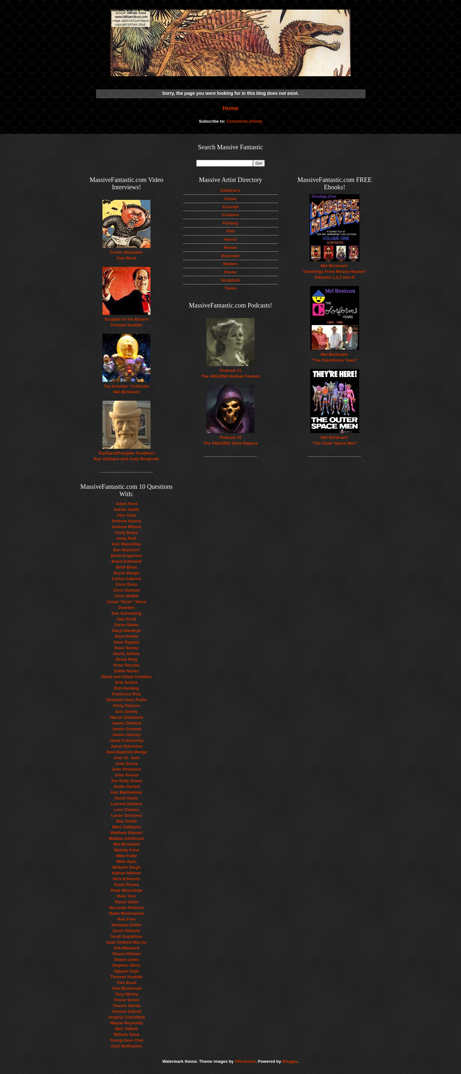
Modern (230, 263)
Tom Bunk (126, 982)
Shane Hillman (126, 953)
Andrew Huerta (126, 521)
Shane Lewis (126, 959)
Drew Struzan (126, 665)
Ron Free (126, 919)
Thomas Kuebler (126, 976)
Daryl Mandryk (126, 630)
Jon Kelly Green (126, 780)
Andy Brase (126, 532)
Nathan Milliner (126, 873)
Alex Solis (126, 515)
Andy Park (126, 538)
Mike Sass (126, 861)
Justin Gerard (126, 786)
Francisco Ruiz (126, 694)
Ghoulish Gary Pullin (126, 699)
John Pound (126, 775)
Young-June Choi (126, 1040)
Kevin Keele (126, 798)
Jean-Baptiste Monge (126, 752)
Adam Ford (126, 503)
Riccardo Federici (126, 907)
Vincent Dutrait (126, 1011)
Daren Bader (126, 624)
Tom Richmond (127, 988)
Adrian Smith (126, 509)
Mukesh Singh (126, 867)
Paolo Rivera (126, 884)
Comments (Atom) (244, 121)
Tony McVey (126, 994)
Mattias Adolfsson (126, 838)
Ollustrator (245, 1061)
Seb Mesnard (126, 948)
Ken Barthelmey (126, 792)
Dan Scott (126, 619)
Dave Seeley (126, 647)
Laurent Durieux (126, 803)
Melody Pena (126, 850)
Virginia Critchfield (126, 1017)
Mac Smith (126, 821)
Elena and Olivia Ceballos (126, 676)
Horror (230, 239)
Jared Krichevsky (126, 740)
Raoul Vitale (126, 901)
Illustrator (230, 255)
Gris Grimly (126, 711)
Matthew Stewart (126, 832)
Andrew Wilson (127, 526)
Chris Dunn (126, 584)
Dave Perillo (126, 636)
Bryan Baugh (126, 572)
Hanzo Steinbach (126, 717)
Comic (230, 198)
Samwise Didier (126, 924)
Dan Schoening (126, 613)
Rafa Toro (126, 896)
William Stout (126, 1034)
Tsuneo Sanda (126, 1005)
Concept (230, 206)
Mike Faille (126, 855)
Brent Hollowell (126, 561)
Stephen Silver (126, 965)
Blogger (289, 1061)
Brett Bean (126, 567)
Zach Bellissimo (126, 1046)
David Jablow (126, 653)
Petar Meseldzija (126, 890)
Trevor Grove (126, 999)
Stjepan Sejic (126, 971)
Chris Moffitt (126, 596)
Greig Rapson (126, 705)
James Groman (126, 728)
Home (230, 108)
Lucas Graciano (126, 815)
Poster (230, 272)
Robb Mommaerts (126, 913)
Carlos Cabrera (126, 578)
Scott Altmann (127, 930)
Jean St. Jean (126, 757)
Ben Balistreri (126, 549)
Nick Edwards (126, 878)
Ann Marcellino (126, 544)
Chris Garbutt (126, 590)
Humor (230, 247)
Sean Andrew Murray (126, 942)
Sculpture (230, 280)
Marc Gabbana (126, 826)
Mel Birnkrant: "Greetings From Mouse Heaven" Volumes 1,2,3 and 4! (334, 271)
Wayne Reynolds (126, 1023)
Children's (230, 190)
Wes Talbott (126, 1028)
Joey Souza (126, 763)
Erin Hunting (126, 688)
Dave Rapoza (126, 642)
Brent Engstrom (126, 555)
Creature (230, 214)
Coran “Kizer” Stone (126, 601)
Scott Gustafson (126, 936)
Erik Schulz (126, 682)
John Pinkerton (126, 769)
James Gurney (126, 734)
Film (230, 231)
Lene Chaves (126, 809)
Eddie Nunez (126, 670)
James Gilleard (126, 723)
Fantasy (231, 223)
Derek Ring (126, 659)
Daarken (126, 607)
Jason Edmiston (126, 746)
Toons (230, 288)
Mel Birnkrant (126, 844)
